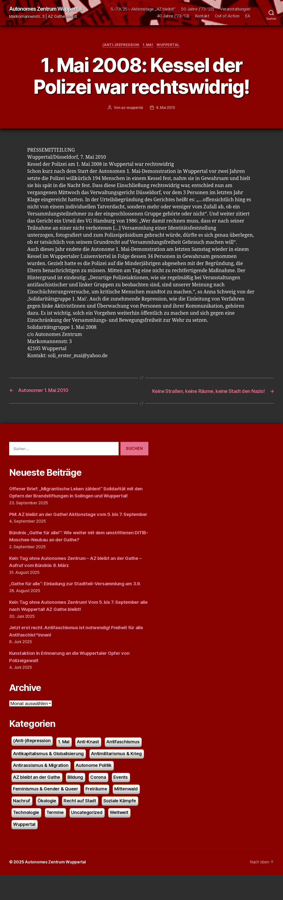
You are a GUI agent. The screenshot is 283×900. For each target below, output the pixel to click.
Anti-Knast (92, 763)
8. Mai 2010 (166, 108)
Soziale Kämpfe (72, 837)
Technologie (110, 837)
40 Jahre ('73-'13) (173, 16)
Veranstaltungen (136, 16)
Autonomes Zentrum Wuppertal (48, 9)
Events (44, 812)
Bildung (124, 800)
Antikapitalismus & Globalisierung (92, 776)
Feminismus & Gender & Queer (93, 812)
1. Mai (148, 46)
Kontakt (202, 16)
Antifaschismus (30, 776)
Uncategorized (55, 849)
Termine (22, 849)
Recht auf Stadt (30, 837)
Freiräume (24, 825)
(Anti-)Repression (120, 46)
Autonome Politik (32, 800)
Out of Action (227, 16)
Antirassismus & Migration (103, 788)
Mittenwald (55, 825)
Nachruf (84, 825)
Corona (21, 812)
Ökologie (111, 825)
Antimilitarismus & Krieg (40, 788)
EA (247, 16)
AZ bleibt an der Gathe (84, 800)
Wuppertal (169, 46)
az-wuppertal (131, 108)
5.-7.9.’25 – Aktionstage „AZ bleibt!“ (179, 9)
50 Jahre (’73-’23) (233, 9)
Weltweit (89, 849)
